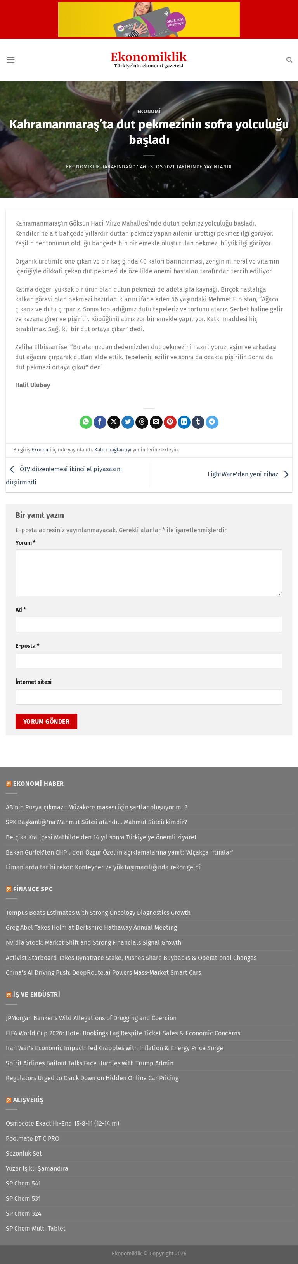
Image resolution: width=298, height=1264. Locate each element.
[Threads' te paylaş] (141, 422)
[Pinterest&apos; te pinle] (170, 422)
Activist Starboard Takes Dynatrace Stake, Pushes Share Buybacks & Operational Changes (131, 958)
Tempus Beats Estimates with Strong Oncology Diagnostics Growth (98, 912)
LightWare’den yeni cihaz (250, 474)
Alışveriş (28, 1099)
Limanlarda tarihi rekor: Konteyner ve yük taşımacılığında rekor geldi (103, 867)
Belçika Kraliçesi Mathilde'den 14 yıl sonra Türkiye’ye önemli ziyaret (101, 837)
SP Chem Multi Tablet (36, 1228)
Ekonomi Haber (38, 783)
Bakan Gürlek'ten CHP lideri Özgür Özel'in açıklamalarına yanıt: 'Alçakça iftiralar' (119, 852)
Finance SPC (33, 889)
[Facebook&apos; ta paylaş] (100, 422)
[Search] (289, 59)
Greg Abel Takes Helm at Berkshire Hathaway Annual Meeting (91, 927)
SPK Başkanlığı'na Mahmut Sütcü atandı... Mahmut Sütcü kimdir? (96, 822)
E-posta (27, 646)
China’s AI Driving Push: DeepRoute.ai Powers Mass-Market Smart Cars (103, 972)
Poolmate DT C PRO (32, 1138)
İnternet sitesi (34, 682)
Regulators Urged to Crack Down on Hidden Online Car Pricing (92, 1078)
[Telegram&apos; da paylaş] (212, 422)
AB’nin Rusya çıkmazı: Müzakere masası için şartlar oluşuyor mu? (96, 807)
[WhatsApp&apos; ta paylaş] (86, 422)
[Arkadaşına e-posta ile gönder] (156, 422)
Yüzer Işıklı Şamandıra (37, 1168)
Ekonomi (149, 111)
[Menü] (10, 59)
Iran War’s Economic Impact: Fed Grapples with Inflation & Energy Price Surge (114, 1048)
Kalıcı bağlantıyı (113, 450)
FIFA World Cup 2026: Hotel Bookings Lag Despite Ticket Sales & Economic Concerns (123, 1033)
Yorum (25, 543)
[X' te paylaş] (113, 422)
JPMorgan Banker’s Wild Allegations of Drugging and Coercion (91, 1018)
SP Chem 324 (24, 1213)
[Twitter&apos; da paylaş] (127, 422)
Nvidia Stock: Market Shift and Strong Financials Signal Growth (93, 942)
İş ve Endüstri (37, 994)
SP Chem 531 (23, 1198)
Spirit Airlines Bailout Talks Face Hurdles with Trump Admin (89, 1063)
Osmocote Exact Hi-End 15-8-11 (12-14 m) (62, 1123)
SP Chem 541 (23, 1183)
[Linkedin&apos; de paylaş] (184, 422)
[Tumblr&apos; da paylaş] (198, 422)
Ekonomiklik (83, 167)
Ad (21, 610)
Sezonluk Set (24, 1153)
